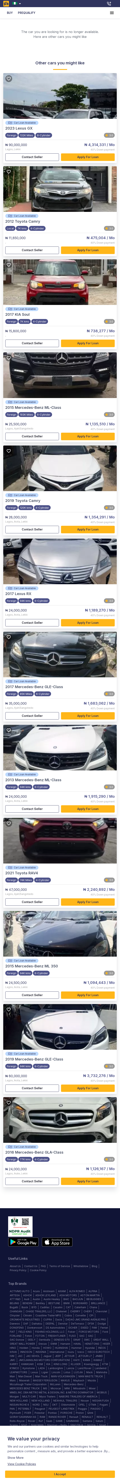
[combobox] (17, 3)
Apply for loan (88, 157)
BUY (9, 13)
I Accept (60, 1474)
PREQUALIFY (26, 13)
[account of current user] (112, 13)
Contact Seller (32, 157)
